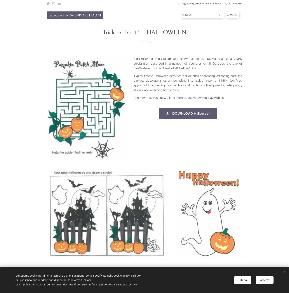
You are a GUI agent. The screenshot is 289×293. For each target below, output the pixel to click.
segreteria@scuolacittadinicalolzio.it (201, 3)
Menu (232, 15)
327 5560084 (235, 3)
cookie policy (122, 275)
